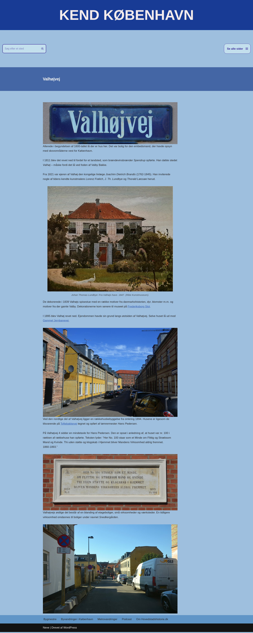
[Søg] (20, 48)
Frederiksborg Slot (139, 307)
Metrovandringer (108, 620)
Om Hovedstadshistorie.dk (153, 620)
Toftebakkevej (69, 424)
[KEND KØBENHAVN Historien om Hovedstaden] (126, 15)
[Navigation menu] (237, 49)
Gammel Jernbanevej (56, 321)
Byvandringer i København (77, 620)
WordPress (70, 628)
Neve (46, 628)
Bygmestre (50, 620)
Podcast (127, 620)
